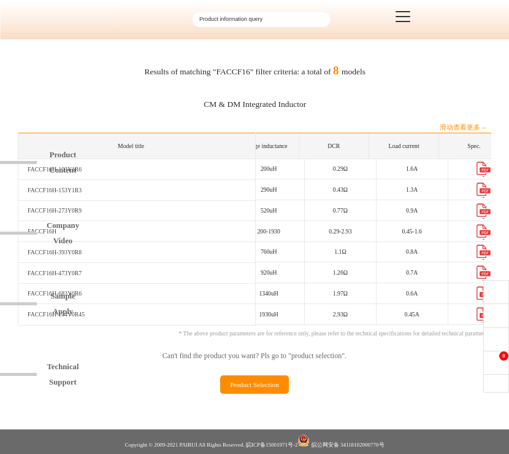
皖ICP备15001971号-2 (272, 445)
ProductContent (63, 162)
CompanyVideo (63, 233)
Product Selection (254, 384)
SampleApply (62, 304)
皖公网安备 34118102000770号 (340, 441)
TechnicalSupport (63, 374)
